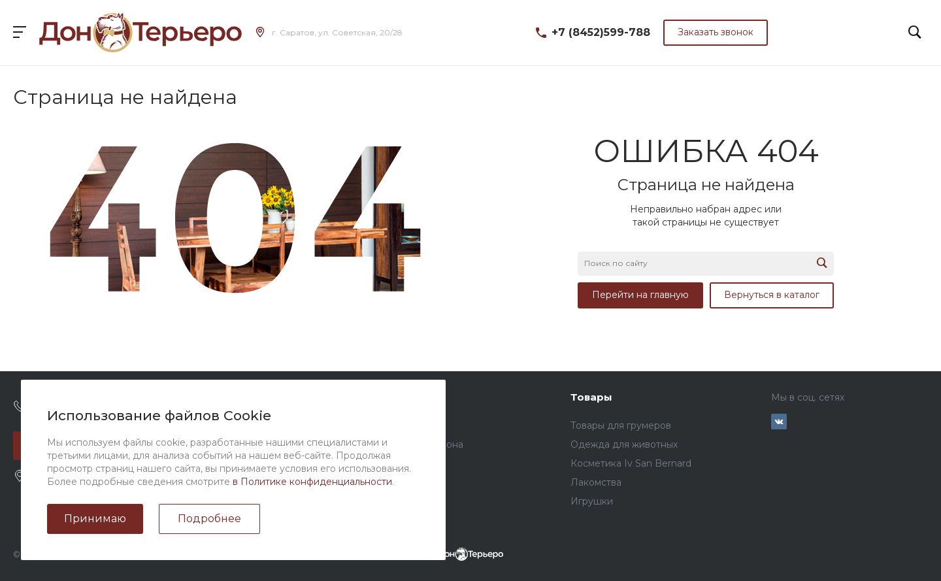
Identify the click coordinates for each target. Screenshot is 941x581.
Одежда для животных (624, 444)
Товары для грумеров (620, 425)
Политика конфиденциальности (297, 501)
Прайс (412, 425)
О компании (255, 397)
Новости (242, 425)
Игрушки (591, 501)
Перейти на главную (640, 295)
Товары (591, 397)
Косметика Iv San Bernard (630, 463)
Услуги (415, 397)
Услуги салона (430, 444)
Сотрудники (251, 463)
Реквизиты (247, 482)
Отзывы (239, 444)
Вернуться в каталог (771, 295)
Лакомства (595, 482)
